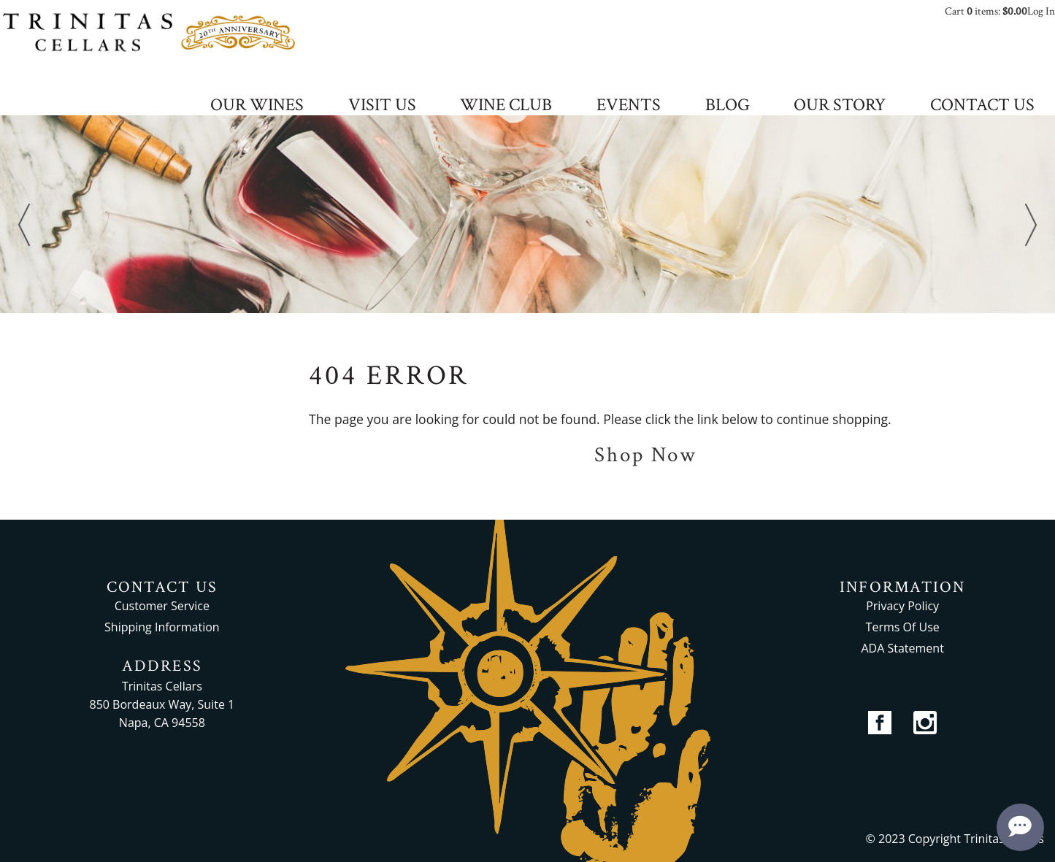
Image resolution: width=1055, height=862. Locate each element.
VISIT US (382, 105)
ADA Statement (902, 648)
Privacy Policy (902, 606)
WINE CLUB (506, 105)
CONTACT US (982, 105)
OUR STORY (840, 105)
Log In (1041, 11)
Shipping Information (162, 627)
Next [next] (1031, 225)
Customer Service (162, 606)
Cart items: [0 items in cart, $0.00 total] (986, 11)
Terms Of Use (903, 627)
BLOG (727, 105)
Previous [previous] (24, 225)
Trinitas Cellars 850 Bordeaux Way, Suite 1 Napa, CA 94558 (162, 704)
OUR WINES (257, 105)
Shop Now (645, 455)
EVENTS (628, 105)
